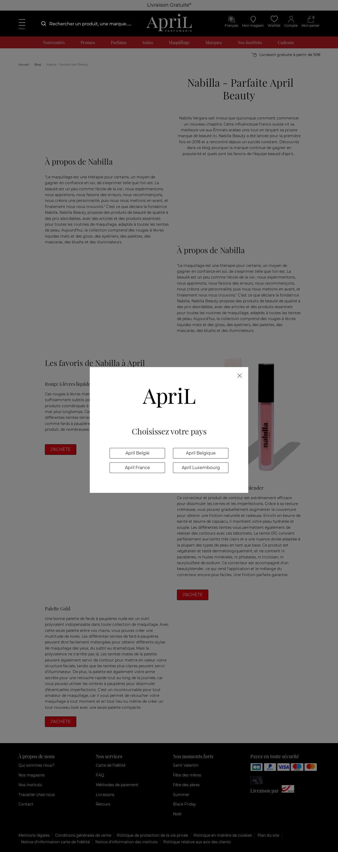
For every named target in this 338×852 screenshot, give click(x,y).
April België (137, 453)
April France (137, 467)
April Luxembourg (201, 467)
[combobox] (90, 24)
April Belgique (201, 453)
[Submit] (43, 24)
